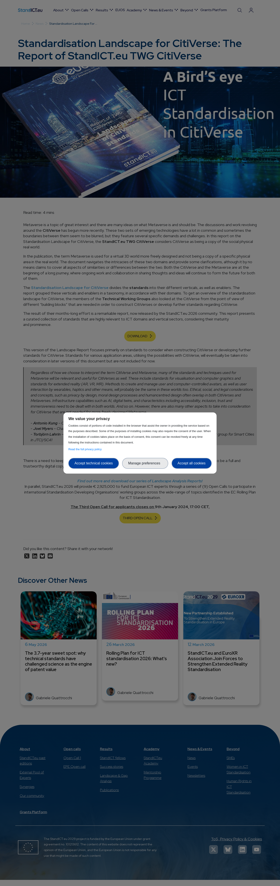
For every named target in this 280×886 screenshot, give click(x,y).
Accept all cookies (192, 463)
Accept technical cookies (93, 463)
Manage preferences (145, 463)
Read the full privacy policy (85, 449)
